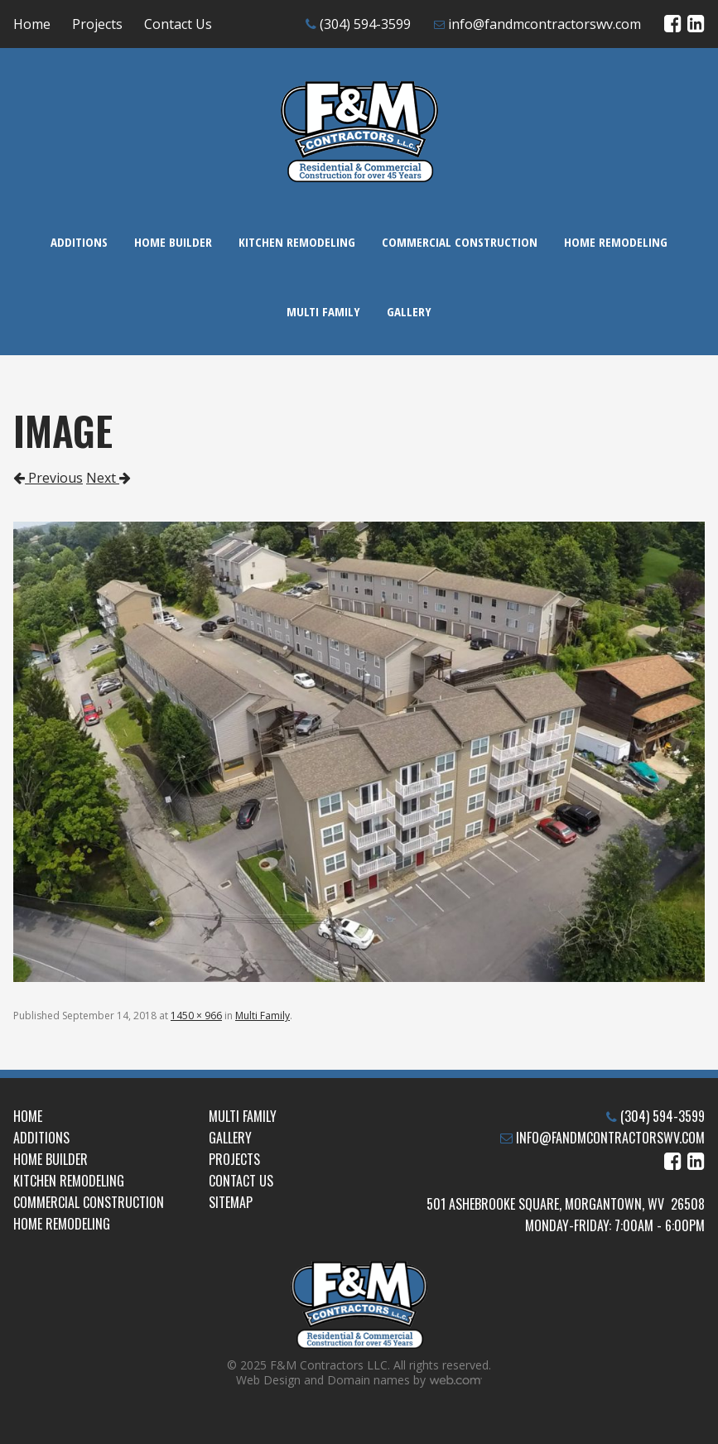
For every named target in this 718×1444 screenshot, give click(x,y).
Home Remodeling (615, 241)
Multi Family (323, 311)
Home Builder (173, 241)
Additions (79, 241)
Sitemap (231, 1202)
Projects (97, 24)
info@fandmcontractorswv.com (544, 24)
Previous (48, 478)
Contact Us (178, 24)
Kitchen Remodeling (297, 241)
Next (108, 478)
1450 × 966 (196, 1015)
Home (32, 24)
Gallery (409, 311)
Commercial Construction (459, 241)
